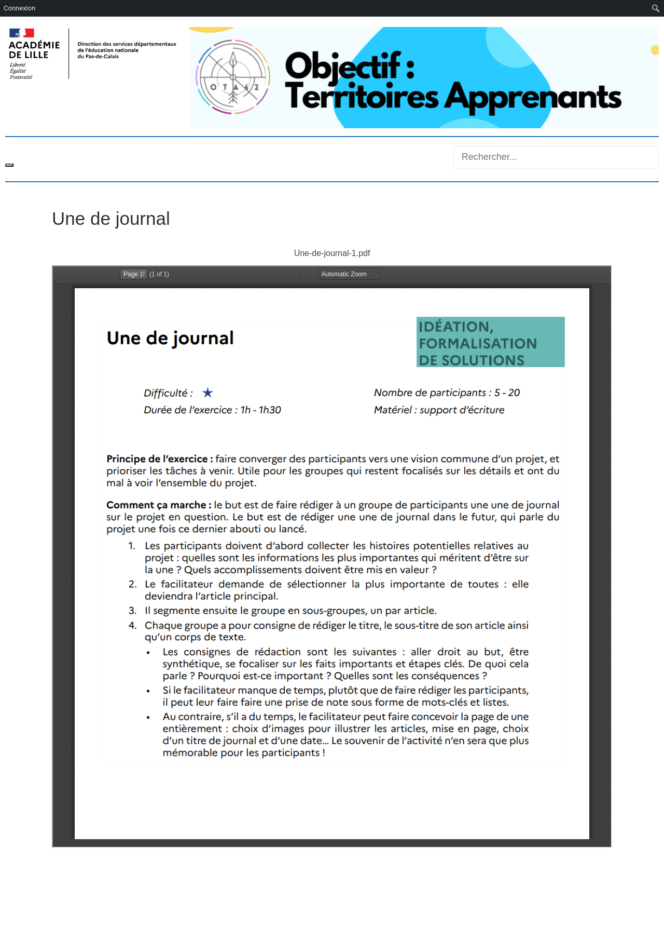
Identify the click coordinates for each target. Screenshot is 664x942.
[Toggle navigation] (9, 165)
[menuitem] (656, 8)
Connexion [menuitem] (19, 8)
